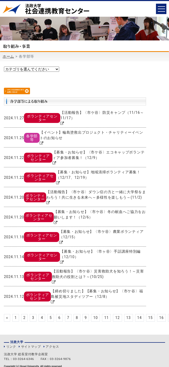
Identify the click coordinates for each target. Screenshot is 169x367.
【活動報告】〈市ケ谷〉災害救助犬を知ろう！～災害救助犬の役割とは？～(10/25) (98, 274)
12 (117, 318)
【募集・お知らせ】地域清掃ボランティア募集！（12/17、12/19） (98, 175)
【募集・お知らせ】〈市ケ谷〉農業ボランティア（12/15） (101, 234)
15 (150, 318)
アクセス (52, 346)
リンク (11, 346)
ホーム (8, 56)
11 (106, 318)
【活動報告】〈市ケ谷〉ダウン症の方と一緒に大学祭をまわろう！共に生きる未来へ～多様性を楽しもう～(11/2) (96, 194)
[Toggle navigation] (161, 9)
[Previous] (7, 318)
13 (128, 318)
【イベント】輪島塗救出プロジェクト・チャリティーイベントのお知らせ (91, 135)
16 (161, 318)
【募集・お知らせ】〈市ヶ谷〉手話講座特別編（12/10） (100, 254)
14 (139, 318)
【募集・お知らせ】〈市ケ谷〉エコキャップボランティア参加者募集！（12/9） (98, 155)
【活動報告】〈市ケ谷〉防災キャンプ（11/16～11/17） (102, 115)
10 (95, 318)
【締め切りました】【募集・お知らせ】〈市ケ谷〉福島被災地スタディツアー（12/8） (97, 294)
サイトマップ (31, 346)
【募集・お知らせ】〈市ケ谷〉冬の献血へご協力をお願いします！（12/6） (100, 214)
